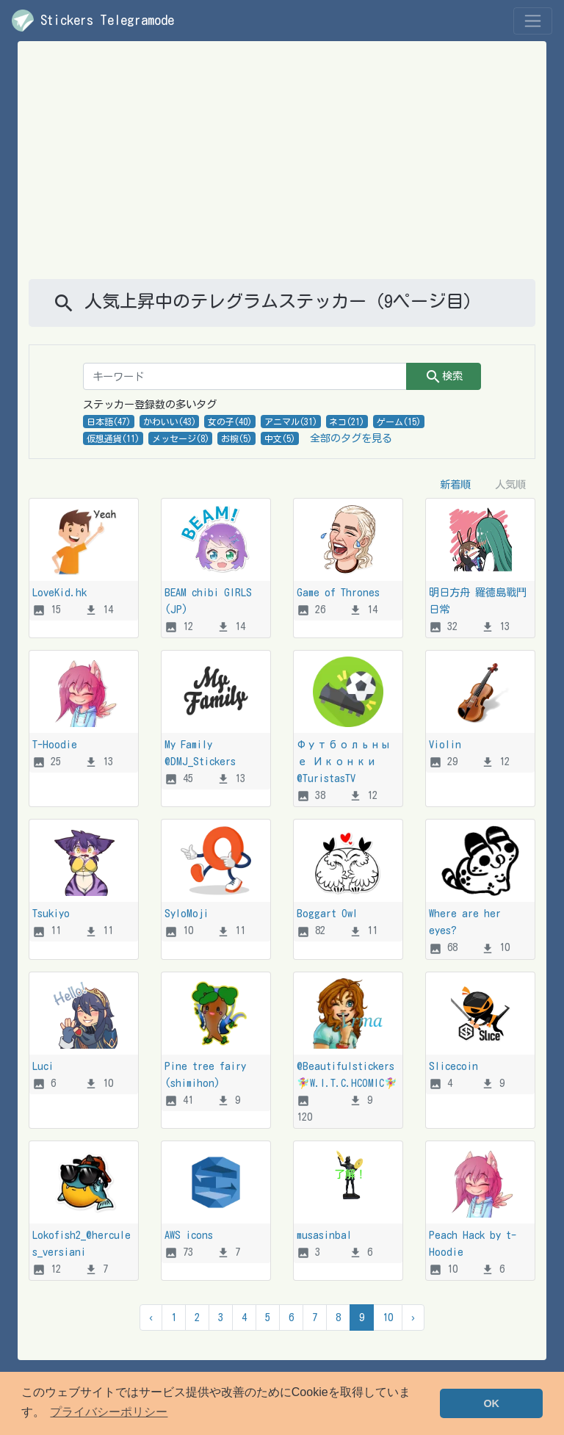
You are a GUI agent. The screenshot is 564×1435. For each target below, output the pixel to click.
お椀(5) (236, 438)
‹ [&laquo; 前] (151, 1317)
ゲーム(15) (399, 421)
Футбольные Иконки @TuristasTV (344, 761)
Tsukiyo (51, 913)
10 (388, 1317)
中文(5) (279, 438)
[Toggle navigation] (532, 21)
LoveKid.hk (59, 592)
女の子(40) (230, 421)
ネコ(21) (346, 421)
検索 (443, 377)
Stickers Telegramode (93, 21)
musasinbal (324, 1234)
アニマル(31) (290, 421)
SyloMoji (186, 913)
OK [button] (491, 1403)
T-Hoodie (54, 744)
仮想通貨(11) (113, 438)
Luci (43, 1065)
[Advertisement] (282, 169)
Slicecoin (453, 1065)
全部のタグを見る (351, 438)
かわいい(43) (169, 421)
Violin (445, 744)
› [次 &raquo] (413, 1317)
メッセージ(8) (180, 438)
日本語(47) (109, 421)
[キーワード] (245, 376)
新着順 (455, 484)
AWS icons (188, 1234)
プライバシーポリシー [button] (108, 1412)
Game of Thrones (338, 592)
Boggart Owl (327, 913)
